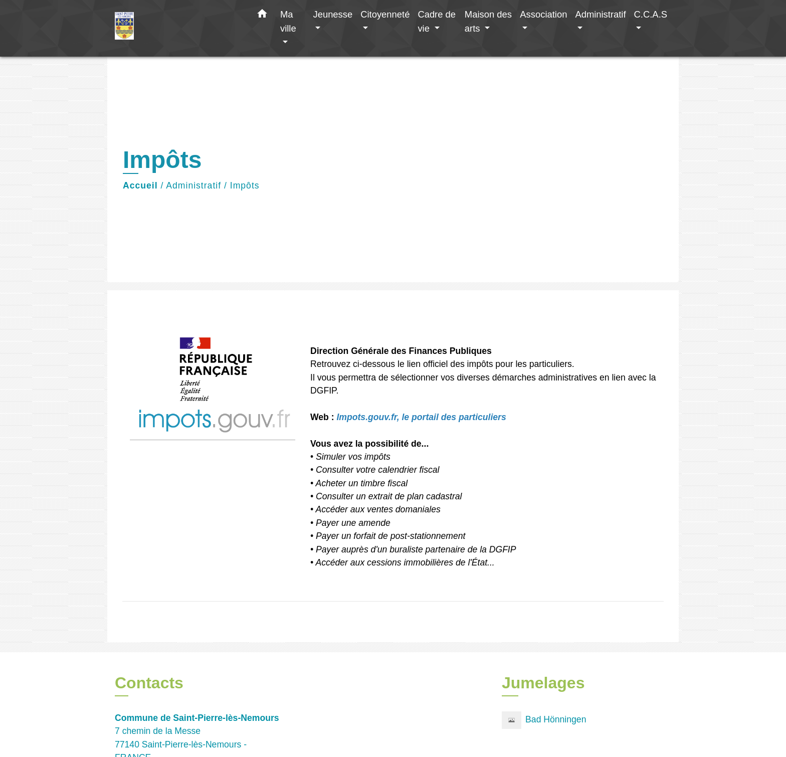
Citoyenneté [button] (385, 14)
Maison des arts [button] (488, 21)
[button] (262, 16)
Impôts (245, 185)
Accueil (140, 185)
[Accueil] (177, 28)
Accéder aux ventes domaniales (377, 509)
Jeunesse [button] (332, 14)
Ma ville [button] (288, 21)
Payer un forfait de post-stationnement (390, 536)
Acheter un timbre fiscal (361, 483)
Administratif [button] (600, 14)
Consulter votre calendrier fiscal (377, 470)
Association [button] (543, 14)
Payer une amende (351, 523)
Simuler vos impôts (353, 457)
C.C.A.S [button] (650, 14)
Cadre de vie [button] (437, 21)
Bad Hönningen (544, 720)
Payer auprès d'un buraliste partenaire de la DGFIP (416, 549)
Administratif (193, 185)
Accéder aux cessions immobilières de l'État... (404, 562)
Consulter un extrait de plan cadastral (389, 496)
